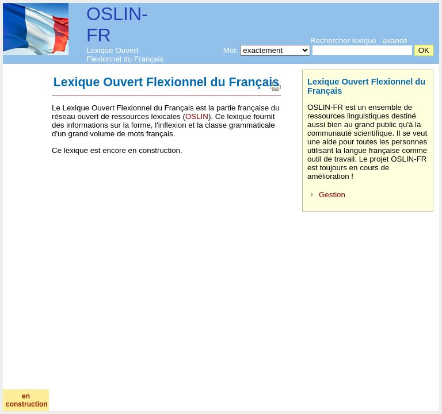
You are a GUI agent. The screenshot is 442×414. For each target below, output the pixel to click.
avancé (395, 40)
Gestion (332, 194)
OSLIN (196, 116)
